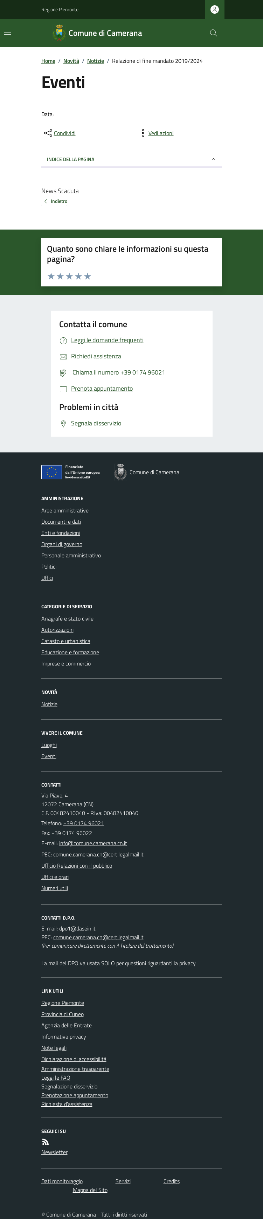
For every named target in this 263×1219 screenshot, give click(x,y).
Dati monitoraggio (62, 1181)
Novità (71, 61)
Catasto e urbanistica (65, 641)
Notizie (95, 61)
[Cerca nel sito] (210, 33)
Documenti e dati (61, 521)
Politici (48, 566)
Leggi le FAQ (55, 1077)
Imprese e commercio (66, 663)
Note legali (54, 1048)
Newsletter (54, 1152)
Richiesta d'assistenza (66, 1104)
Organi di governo (61, 544)
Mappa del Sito (90, 1190)
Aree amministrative (65, 510)
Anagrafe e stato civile (67, 618)
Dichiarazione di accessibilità (73, 1059)
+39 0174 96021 (83, 823)
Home (48, 61)
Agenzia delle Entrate (66, 1025)
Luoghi (49, 745)
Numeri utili (54, 888)
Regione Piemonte (59, 9)
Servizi (123, 1181)
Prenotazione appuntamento (74, 1095)
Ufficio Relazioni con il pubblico (76, 865)
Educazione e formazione (70, 652)
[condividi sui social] (59, 133)
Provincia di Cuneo (62, 1014)
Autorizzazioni (57, 629)
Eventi (48, 756)
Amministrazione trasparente (75, 1069)
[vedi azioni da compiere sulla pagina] (155, 133)
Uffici (47, 578)
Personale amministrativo (71, 555)
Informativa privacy (63, 1036)
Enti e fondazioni (60, 533)
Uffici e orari (55, 877)
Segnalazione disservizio (69, 1086)
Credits (172, 1181)
